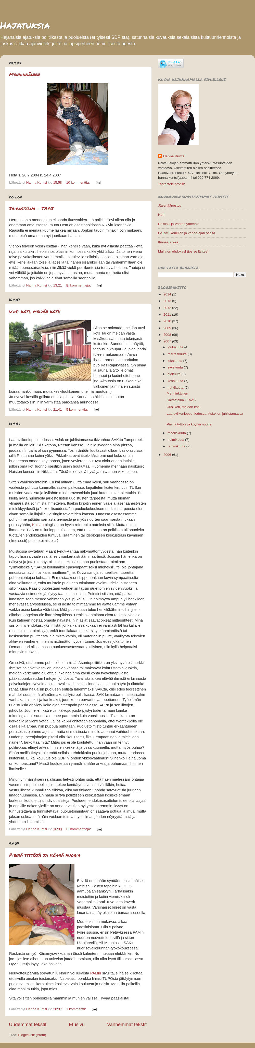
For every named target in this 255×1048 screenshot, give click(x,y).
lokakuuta (175, 361)
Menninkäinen (24, 74)
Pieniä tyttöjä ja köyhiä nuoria (44, 855)
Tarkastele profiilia (172, 184)
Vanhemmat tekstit (127, 1024)
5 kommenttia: (77, 409)
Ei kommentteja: (79, 285)
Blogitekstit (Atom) (32, 1035)
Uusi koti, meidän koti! (34, 311)
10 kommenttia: (78, 182)
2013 (167, 301)
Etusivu (77, 1024)
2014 (167, 294)
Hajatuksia (25, 24)
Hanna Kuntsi (174, 156)
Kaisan (38, 525)
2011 (167, 314)
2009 (167, 328)
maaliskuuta (177, 433)
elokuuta (175, 374)
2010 (167, 321)
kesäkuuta (176, 381)
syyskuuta (176, 367)
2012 (167, 308)
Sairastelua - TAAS (31, 208)
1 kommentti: (76, 1009)
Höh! (161, 215)
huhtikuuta (176, 387)
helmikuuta (176, 440)
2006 (167, 455)
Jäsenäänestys (169, 205)
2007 (167, 341)
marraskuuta (178, 354)
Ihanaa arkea (168, 242)
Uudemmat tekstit (27, 1024)
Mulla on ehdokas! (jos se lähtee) (183, 251)
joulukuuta (176, 347)
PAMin (95, 973)
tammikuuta (177, 446)
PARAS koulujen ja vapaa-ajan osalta (186, 233)
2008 (167, 335)
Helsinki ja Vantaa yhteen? (178, 224)
